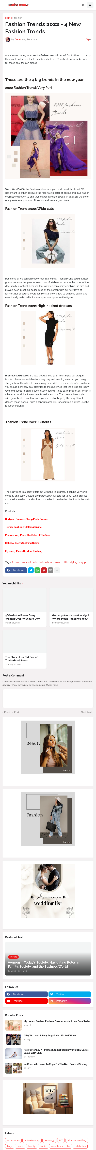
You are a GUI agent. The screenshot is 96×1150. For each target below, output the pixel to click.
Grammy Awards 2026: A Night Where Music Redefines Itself (70, 617)
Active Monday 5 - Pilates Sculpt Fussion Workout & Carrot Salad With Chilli (56, 1051)
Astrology (49, 1140)
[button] (4, 5)
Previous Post (11, 712)
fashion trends (29, 562)
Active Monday (32, 1140)
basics (20, 1146)
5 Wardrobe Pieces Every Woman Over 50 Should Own (22, 617)
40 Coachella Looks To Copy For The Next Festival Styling (55, 1064)
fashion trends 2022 (49, 562)
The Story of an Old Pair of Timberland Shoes (21, 659)
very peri (83, 562)
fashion (18, 18)
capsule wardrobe (60, 1146)
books (43, 1146)
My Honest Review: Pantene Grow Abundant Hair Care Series (57, 1021)
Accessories (13, 1140)
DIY (61, 1140)
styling (73, 562)
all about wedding (77, 1140)
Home (8, 18)
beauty (31, 1146)
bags (9, 1146)
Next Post (86, 712)
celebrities (80, 1146)
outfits (65, 562)
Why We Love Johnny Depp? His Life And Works (50, 1035)
